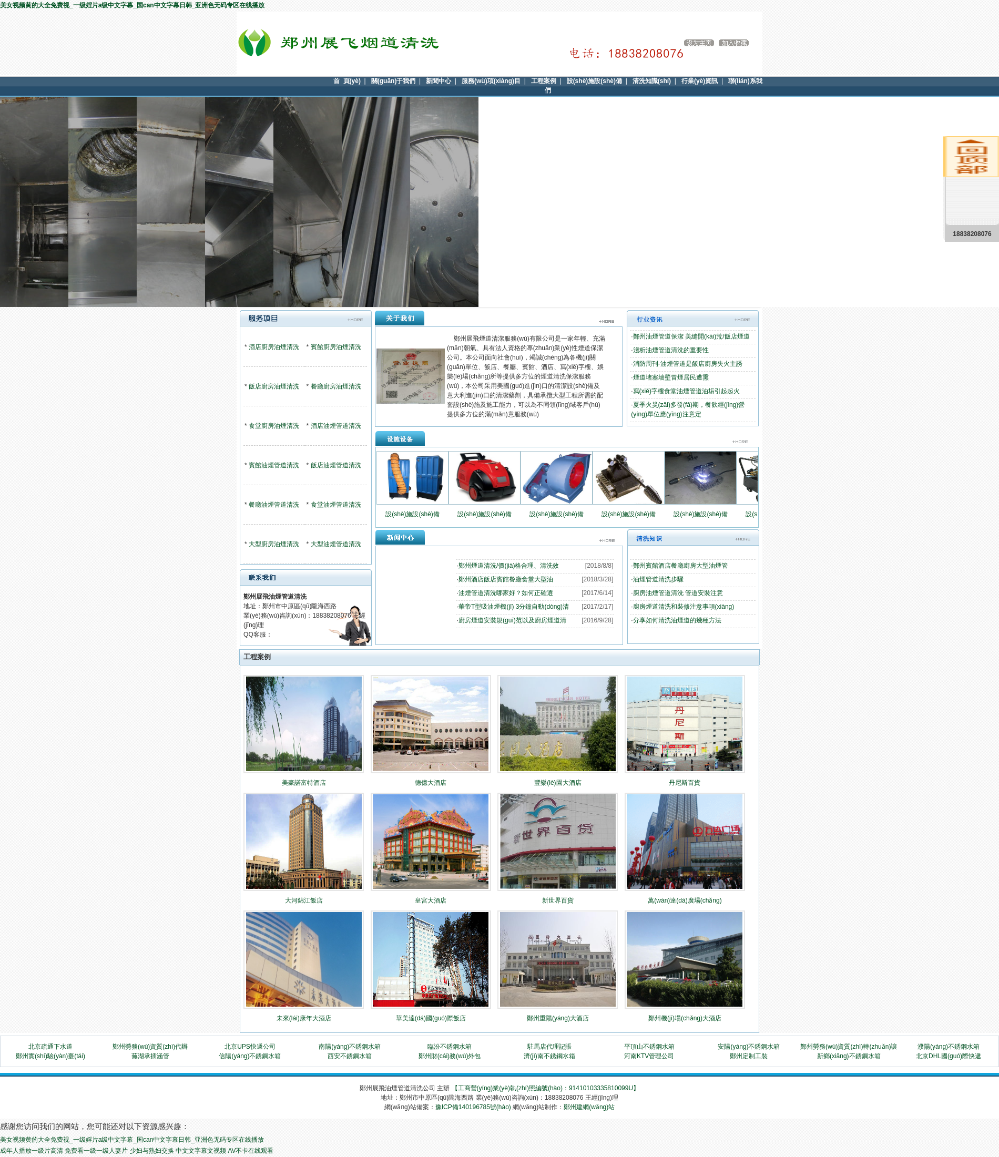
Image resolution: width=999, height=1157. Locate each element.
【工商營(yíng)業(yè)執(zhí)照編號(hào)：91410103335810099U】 (545, 1088)
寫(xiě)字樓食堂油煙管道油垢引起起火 (686, 391)
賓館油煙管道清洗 (274, 465)
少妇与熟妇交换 (152, 1150)
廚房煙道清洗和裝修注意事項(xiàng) (684, 606)
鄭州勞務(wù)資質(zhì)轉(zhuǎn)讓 (848, 1046)
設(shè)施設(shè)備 (412, 514)
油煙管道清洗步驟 (658, 579)
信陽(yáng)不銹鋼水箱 (250, 1056)
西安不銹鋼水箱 (350, 1056)
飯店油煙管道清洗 (336, 465)
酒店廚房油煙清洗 (274, 347)
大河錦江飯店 (304, 900)
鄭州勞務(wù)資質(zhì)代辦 (150, 1046)
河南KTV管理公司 (649, 1056)
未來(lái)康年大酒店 (304, 1018)
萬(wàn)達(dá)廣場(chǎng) (684, 900)
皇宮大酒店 (430, 900)
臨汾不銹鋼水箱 (449, 1046)
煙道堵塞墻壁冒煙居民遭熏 (671, 377)
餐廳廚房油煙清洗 (336, 386)
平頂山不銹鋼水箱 (649, 1046)
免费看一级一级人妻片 (96, 1150)
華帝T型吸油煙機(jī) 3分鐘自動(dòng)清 (513, 606)
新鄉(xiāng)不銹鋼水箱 (849, 1056)
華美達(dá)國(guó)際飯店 (431, 1018)
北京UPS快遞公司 (250, 1046)
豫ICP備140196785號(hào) (473, 1107)
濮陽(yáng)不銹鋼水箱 (949, 1046)
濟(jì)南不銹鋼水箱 (549, 1056)
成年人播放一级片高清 (31, 1150)
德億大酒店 (430, 782)
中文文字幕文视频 (201, 1150)
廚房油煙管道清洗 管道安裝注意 (678, 593)
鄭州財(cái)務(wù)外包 (450, 1056)
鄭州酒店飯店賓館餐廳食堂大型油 (505, 579)
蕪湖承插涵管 (150, 1056)
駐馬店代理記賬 (549, 1046)
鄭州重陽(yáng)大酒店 (558, 1018)
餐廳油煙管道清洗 (274, 504)
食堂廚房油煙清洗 (274, 425)
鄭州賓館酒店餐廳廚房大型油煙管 (680, 565)
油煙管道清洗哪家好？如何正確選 (505, 593)
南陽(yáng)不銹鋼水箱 (350, 1046)
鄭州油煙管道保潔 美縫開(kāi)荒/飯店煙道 (691, 336)
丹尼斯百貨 (684, 782)
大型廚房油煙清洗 (274, 544)
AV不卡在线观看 (250, 1150)
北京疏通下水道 (50, 1046)
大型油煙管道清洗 (336, 544)
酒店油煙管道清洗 (336, 425)
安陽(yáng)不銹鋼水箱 (749, 1046)
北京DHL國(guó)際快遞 (948, 1056)
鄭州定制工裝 (749, 1056)
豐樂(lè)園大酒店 (557, 782)
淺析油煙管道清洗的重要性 (671, 350)
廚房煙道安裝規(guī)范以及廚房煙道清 (512, 620)
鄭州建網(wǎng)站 (589, 1107)
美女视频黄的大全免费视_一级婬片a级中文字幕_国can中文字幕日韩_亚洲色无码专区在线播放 (132, 5)
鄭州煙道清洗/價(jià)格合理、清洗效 (508, 565)
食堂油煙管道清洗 (336, 504)
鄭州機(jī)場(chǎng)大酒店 (684, 1018)
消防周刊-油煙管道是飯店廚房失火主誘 (687, 363)
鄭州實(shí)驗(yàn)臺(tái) (50, 1056)
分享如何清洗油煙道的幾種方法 (677, 620)
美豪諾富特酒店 (304, 782)
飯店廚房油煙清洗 (274, 386)
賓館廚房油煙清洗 (336, 347)
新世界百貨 (558, 900)
